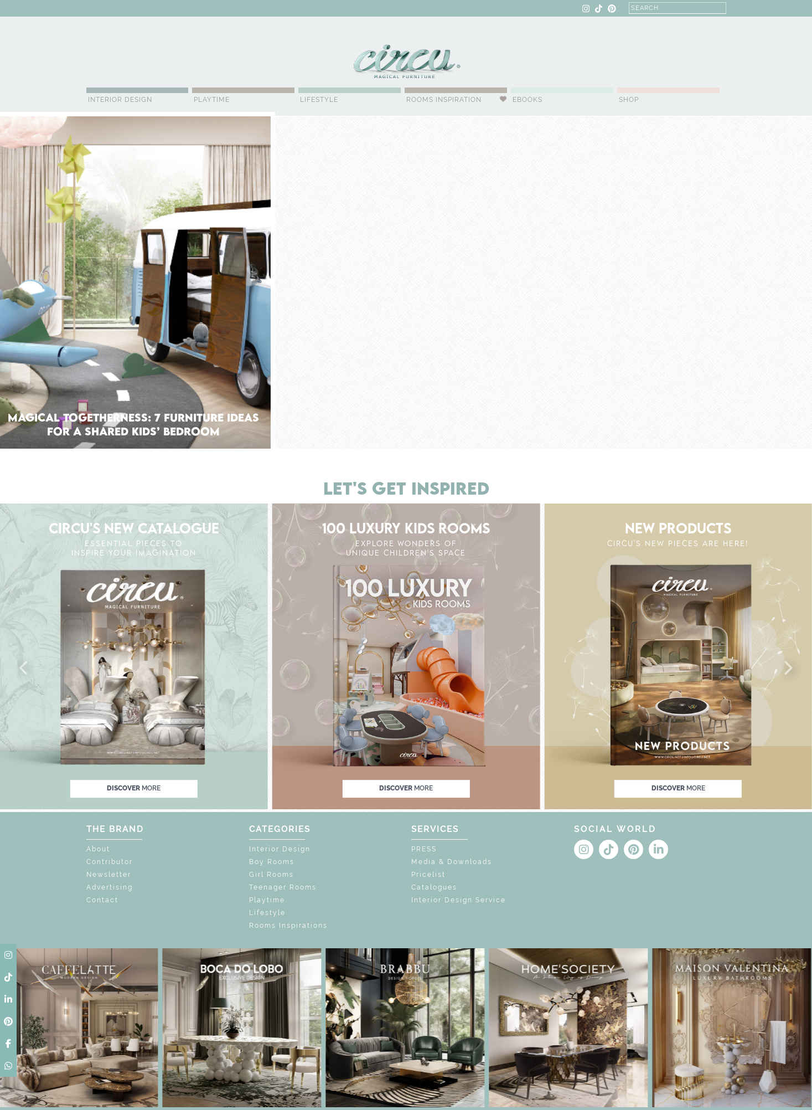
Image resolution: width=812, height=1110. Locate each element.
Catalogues (434, 887)
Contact (102, 900)
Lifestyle (319, 100)
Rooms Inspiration (444, 100)
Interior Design (120, 100)
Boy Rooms (271, 862)
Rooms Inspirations (288, 925)
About (98, 849)
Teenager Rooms (283, 887)
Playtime (212, 100)
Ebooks (527, 100)
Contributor (109, 862)
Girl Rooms (271, 874)
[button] (24, 668)
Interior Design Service (458, 900)
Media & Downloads (451, 862)
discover (134, 788)
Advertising (109, 887)
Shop (629, 100)
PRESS (424, 849)
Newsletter (108, 874)
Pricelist (428, 874)
